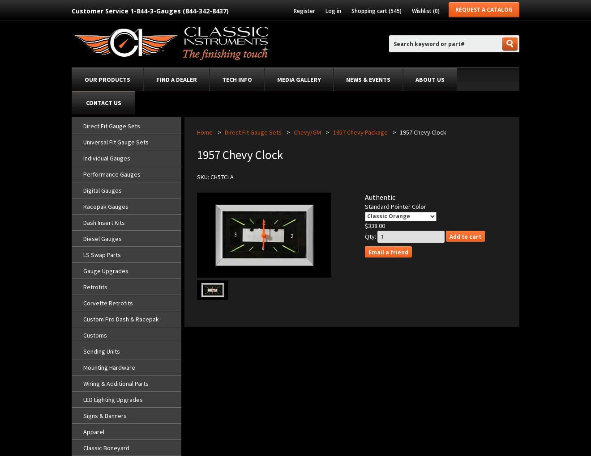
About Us (430, 80)
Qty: (370, 236)
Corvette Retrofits (108, 303)
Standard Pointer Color (395, 207)
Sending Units (101, 351)
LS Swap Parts (102, 255)
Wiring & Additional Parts (116, 384)
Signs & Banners (105, 416)
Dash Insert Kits (104, 223)
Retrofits (95, 287)
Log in (333, 11)
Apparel (93, 432)
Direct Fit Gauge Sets (111, 126)
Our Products (107, 80)
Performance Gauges (112, 174)
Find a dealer (176, 80)
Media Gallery (299, 80)
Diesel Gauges (102, 239)
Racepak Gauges (105, 207)
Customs (95, 335)
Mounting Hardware (109, 367)
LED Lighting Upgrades (113, 400)
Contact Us (103, 103)
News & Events (368, 80)
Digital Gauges (102, 190)
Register (304, 11)
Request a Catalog (484, 9)
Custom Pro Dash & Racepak (121, 319)
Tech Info (237, 80)
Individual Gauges (106, 158)
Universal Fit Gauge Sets (116, 142)
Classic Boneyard (106, 448)
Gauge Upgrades (105, 271)
